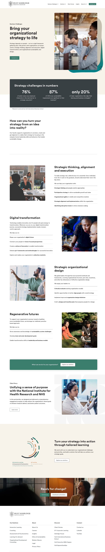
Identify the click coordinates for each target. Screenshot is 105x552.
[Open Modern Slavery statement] (37, 540)
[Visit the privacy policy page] (36, 546)
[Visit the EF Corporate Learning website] (61, 530)
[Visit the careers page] (34, 530)
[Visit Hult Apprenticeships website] (60, 545)
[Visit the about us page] (35, 527)
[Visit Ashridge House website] (59, 534)
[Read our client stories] (58, 527)
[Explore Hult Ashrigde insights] (34, 534)
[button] (14, 58)
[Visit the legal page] (33, 543)
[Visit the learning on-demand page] (16, 537)
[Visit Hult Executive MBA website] (62, 542)
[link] (19, 4)
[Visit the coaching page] (12, 530)
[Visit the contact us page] (80, 527)
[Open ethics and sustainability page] (38, 537)
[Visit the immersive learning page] (16, 527)
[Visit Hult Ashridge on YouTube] (79, 534)
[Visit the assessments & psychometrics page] (19, 534)
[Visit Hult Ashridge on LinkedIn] (79, 530)
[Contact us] (92, 4)
